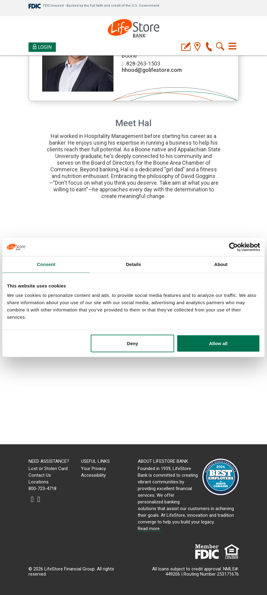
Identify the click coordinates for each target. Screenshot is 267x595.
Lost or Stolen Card (48, 468)
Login (42, 47)
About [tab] (221, 264)
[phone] (209, 47)
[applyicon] (186, 47)
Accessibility (93, 475)
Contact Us (40, 475)
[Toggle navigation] (232, 46)
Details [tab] (133, 264)
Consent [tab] (46, 264)
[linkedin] (38, 499)
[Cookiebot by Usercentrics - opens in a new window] (233, 247)
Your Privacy (93, 468)
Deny (132, 343)
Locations (39, 482)
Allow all (218, 343)
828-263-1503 (143, 63)
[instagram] (32, 499)
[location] (197, 47)
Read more (150, 528)
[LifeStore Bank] (133, 29)
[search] (220, 47)
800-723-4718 (42, 488)
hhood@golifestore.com (152, 70)
